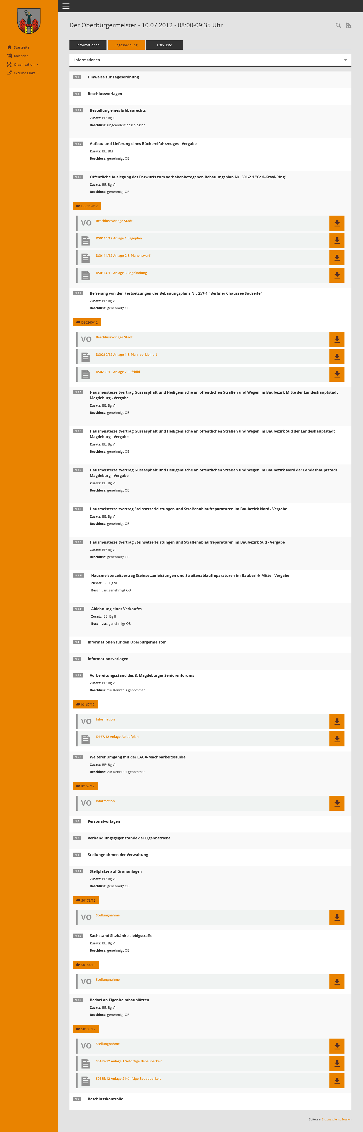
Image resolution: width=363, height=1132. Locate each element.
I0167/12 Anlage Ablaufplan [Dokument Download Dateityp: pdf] (117, 737)
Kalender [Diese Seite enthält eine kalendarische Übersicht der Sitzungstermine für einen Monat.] (17, 55)
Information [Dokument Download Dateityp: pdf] (105, 719)
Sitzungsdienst (336, 1119)
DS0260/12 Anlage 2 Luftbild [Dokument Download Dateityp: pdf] (118, 372)
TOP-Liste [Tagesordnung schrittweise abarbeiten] (164, 45)
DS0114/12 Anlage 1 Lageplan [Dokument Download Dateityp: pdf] (119, 238)
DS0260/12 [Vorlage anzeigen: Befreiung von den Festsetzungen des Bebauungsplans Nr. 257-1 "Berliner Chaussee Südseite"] (89, 322)
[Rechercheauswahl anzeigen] (338, 25)
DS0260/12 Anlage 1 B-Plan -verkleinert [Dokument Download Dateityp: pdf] (126, 355)
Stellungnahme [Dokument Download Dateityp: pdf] (108, 915)
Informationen (88, 45)
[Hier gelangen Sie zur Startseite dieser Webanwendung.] (29, 21)
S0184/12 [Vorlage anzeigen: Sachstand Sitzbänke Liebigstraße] (88, 964)
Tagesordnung (126, 45)
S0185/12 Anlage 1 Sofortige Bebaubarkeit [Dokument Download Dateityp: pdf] (129, 1061)
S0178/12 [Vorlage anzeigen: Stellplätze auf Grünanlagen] (88, 900)
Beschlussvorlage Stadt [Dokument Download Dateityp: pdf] (114, 221)
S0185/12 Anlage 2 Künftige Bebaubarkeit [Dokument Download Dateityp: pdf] (128, 1079)
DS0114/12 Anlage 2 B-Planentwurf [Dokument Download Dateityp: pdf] (123, 256)
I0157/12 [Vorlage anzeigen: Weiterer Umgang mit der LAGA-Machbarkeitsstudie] (87, 786)
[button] (29, 64)
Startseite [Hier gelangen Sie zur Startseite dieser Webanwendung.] (18, 47)
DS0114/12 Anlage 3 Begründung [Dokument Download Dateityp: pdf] (121, 273)
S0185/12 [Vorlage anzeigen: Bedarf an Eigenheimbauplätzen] (88, 1029)
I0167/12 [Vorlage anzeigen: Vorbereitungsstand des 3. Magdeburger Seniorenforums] (87, 704)
